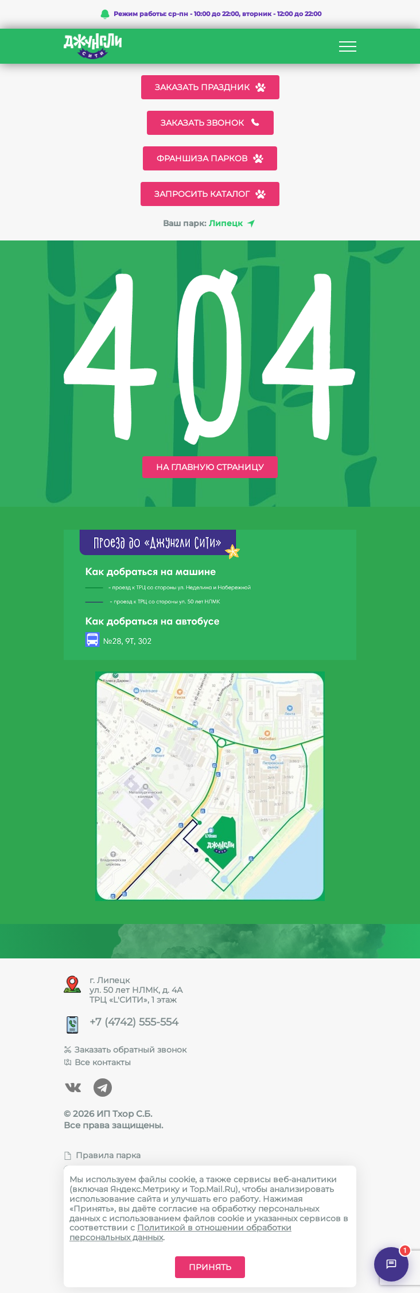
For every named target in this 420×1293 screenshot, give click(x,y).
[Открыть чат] (391, 1264)
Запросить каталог (210, 194)
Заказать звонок (210, 123)
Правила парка (102, 1155)
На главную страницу (210, 467)
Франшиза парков (210, 158)
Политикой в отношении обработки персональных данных (180, 1232)
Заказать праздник (210, 87)
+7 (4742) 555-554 (134, 1022)
